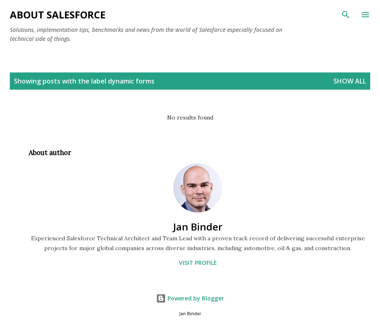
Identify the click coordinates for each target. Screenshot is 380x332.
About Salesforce (57, 14)
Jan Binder (197, 226)
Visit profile (198, 263)
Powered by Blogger (190, 298)
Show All (349, 81)
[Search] (346, 15)
